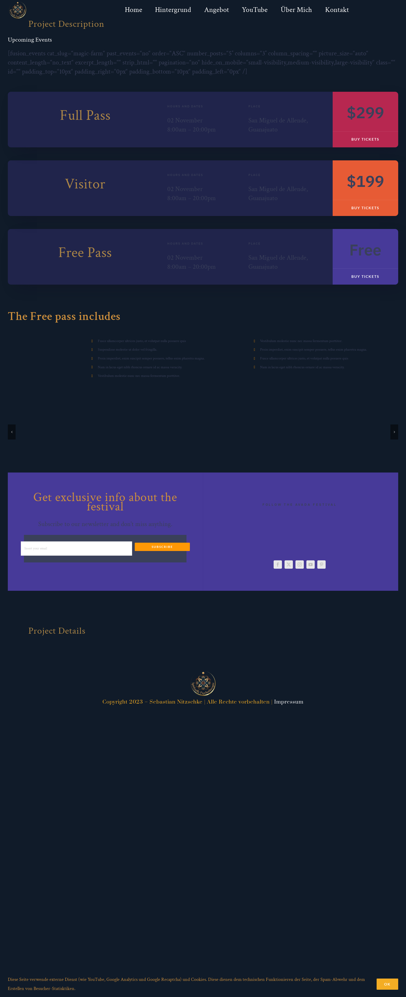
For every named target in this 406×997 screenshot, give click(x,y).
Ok (387, 984)
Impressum (289, 702)
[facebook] (278, 564)
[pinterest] (321, 564)
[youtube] (310, 564)
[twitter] (289, 564)
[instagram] (299, 564)
